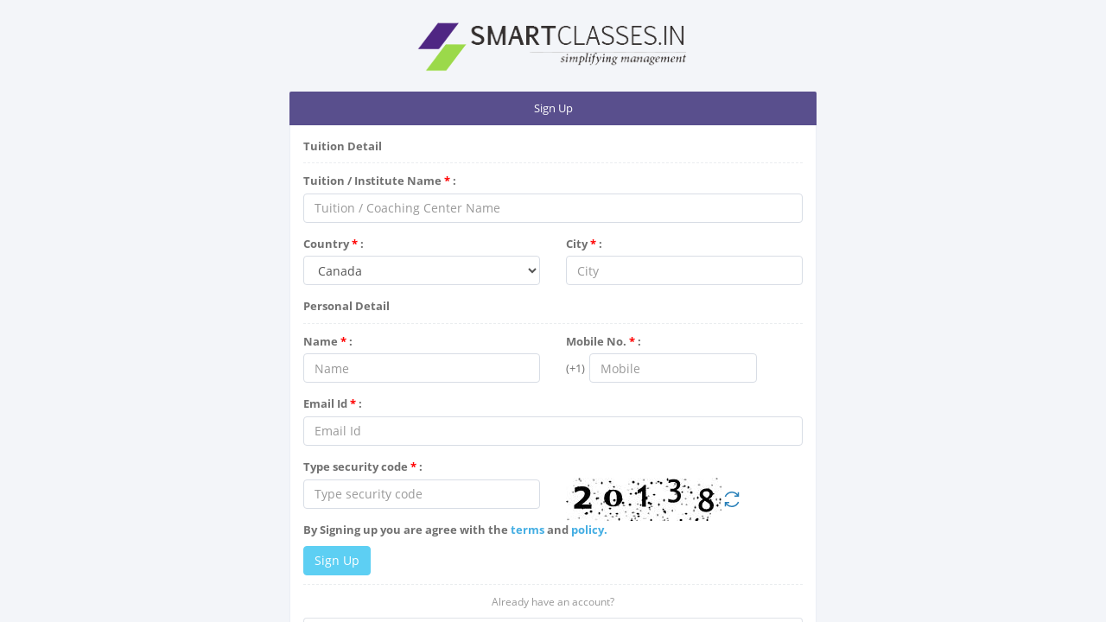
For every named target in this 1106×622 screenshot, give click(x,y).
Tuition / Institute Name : (379, 180)
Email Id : (332, 403)
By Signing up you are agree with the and (455, 529)
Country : (333, 243)
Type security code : (363, 466)
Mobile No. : (603, 341)
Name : (328, 341)
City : (584, 243)
